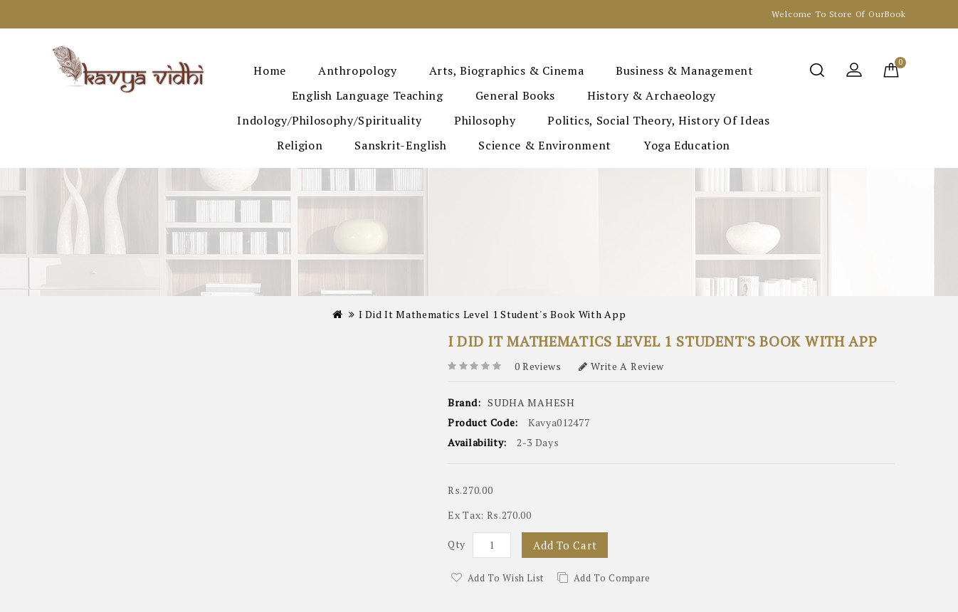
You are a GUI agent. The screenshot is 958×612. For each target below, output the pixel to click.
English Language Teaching (367, 95)
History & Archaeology (651, 95)
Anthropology (357, 70)
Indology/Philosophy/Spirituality (329, 120)
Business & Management (684, 70)
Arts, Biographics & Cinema (506, 70)
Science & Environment (544, 145)
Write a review (622, 366)
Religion (299, 145)
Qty (456, 544)
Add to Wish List (506, 577)
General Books (515, 95)
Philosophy (484, 120)
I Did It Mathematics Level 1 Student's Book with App (492, 314)
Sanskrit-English (400, 145)
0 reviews (538, 366)
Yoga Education (686, 145)
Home (269, 70)
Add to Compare (612, 577)
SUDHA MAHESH (531, 402)
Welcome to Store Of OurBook (839, 14)
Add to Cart (564, 545)
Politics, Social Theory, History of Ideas (658, 120)
